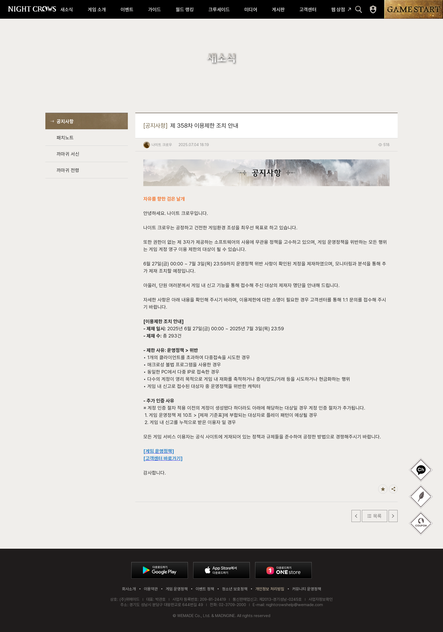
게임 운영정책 (177, 589)
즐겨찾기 (382, 489)
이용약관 (151, 589)
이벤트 (127, 9)
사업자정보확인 (320, 599)
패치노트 (65, 137)
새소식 (66, 9)
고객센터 (308, 9)
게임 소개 (97, 9)
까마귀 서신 (68, 154)
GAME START (413, 9)
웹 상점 (338, 9)
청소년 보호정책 (234, 589)
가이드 (154, 9)
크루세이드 (219, 9)
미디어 (250, 9)
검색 (358, 9)
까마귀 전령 (68, 170)
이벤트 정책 (205, 589)
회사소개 (129, 589)
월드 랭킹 (185, 9)
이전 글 (356, 516)
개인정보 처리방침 (269, 589)
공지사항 (65, 121)
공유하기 (393, 489)
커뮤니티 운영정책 (306, 589)
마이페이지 (373, 9)
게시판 (278, 9)
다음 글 (393, 516)
